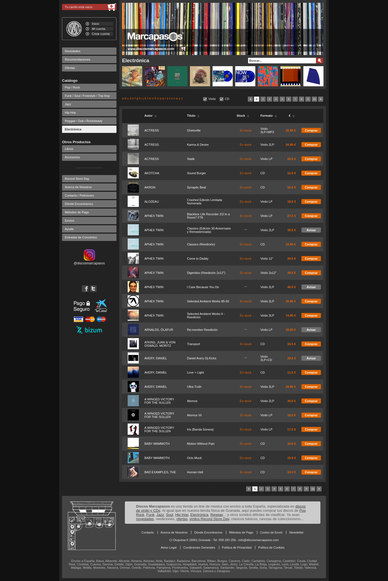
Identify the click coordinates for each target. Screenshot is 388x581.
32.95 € (290, 130)
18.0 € (291, 415)
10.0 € (291, 443)
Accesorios (72, 157)
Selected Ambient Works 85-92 (208, 301)
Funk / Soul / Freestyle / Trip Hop (87, 95)
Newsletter (296, 532)
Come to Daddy (197, 258)
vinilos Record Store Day (209, 519)
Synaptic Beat (196, 187)
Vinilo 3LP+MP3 (267, 130)
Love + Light (195, 372)
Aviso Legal (169, 547)
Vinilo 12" (266, 258)
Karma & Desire (198, 144)
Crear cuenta (101, 33)
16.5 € (291, 344)
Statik (191, 159)
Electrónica (73, 129)
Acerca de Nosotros (78, 187)
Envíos (69, 220)
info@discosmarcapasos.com (259, 540)
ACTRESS (151, 130)
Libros (69, 148)
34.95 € (290, 144)
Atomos (192, 401)
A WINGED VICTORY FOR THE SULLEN (159, 401)
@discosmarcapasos (89, 261)
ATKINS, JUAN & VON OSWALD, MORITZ (159, 344)
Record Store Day (77, 178)
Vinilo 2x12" (268, 272)
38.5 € (291, 230)
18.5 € (291, 201)
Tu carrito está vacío (78, 7)
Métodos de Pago (77, 212)
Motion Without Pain (200, 443)
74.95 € (290, 315)
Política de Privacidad (237, 547)
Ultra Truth (194, 386)
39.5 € (291, 272)
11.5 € (291, 372)
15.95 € (290, 244)
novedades (145, 519)
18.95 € (290, 329)
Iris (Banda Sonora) (200, 429)
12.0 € (291, 173)
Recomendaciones (77, 59)
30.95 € (290, 301)
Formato (268, 115)
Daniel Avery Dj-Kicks (201, 358)
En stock (246, 130)
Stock (243, 115)
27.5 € (291, 215)
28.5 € (291, 358)
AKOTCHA (151, 173)
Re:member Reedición (202, 329)
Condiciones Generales (199, 547)
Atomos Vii (194, 415)
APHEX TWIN (153, 215)
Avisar (311, 230)
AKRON (149, 187)
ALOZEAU (151, 201)
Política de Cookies (271, 547)
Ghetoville (194, 130)
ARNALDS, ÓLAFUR (158, 329)
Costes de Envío (271, 532)
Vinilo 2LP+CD (266, 358)
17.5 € (291, 429)
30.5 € (291, 258)
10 (314, 99)
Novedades (72, 51)
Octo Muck (194, 458)
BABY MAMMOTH (157, 443)
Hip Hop (70, 112)
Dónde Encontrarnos (79, 203)
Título (193, 115)
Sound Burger (196, 173)
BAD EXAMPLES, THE (160, 472)
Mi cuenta (98, 28)
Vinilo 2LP (267, 144)
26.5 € (291, 159)
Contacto (148, 532)
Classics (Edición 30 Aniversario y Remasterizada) (209, 230)
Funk (150, 515)
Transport (193, 344)
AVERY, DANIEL (155, 358)
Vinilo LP (266, 159)
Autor (150, 115)
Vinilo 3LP (267, 315)
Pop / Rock (72, 87)
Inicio (95, 23)
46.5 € (291, 287)
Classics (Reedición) (201, 244)
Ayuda (69, 229)
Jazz (68, 104)
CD (227, 99)
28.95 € (290, 386)
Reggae (216, 515)
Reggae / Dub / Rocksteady (84, 121)
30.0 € (291, 401)
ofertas (182, 519)
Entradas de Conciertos (81, 237)
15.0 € (291, 187)
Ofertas (70, 68)
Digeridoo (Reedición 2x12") (206, 272)
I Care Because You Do (203, 287)
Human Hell (195, 472)
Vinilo (212, 99)
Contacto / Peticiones (79, 195)
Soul (169, 515)
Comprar (311, 130)
